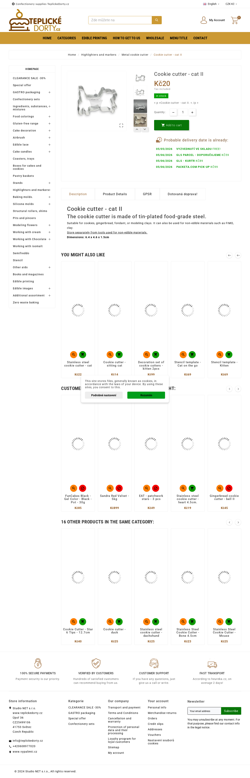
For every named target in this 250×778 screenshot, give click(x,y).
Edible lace (21, 144)
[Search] (120, 20)
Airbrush (19, 137)
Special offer (22, 85)
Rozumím (146, 395)
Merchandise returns (162, 713)
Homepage (31, 69)
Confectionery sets (26, 99)
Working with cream (27, 232)
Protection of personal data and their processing (123, 730)
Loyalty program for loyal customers (122, 740)
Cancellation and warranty (119, 720)
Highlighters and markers (31, 189)
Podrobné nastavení (103, 395)
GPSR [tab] (147, 194)
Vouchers (154, 734)
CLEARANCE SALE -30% (29, 78)
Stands (18, 182)
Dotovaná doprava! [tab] (182, 194)
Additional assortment (29, 295)
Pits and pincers (24, 218)
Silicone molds (23, 204)
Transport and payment (124, 707)
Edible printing (23, 281)
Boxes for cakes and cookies (27, 167)
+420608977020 (24, 746)
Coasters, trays (23, 158)
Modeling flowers (25, 225)
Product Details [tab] (115, 194)
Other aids (20, 267)
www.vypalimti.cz (25, 751)
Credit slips (155, 723)
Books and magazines (28, 274)
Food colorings (23, 116)
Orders (152, 718)
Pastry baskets (23, 175)
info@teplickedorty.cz (28, 740)
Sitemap (113, 747)
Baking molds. (23, 197)
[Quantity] (183, 112)
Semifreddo (21, 253)
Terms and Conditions (123, 713)
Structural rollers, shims (30, 211)
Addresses (155, 729)
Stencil (18, 260)
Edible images (23, 288)
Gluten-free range (25, 123)
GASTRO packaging (26, 92)
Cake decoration (24, 130)
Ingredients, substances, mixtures (30, 108)
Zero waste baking (26, 302)
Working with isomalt (28, 246)
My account (116, 752)
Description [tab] (78, 194)
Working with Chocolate (29, 239)
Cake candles (22, 151)
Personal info (157, 707)
